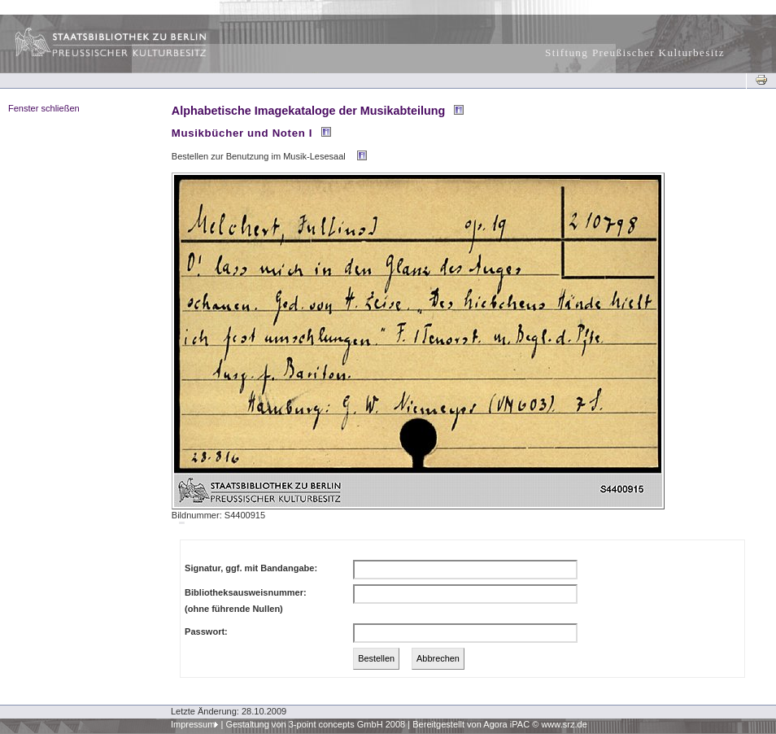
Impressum (193, 724)
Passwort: (206, 631)
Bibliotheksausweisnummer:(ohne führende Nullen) (246, 601)
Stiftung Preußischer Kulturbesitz (635, 52)
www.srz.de (563, 724)
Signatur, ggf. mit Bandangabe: (251, 568)
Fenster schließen (44, 108)
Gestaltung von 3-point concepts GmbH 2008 (315, 724)
